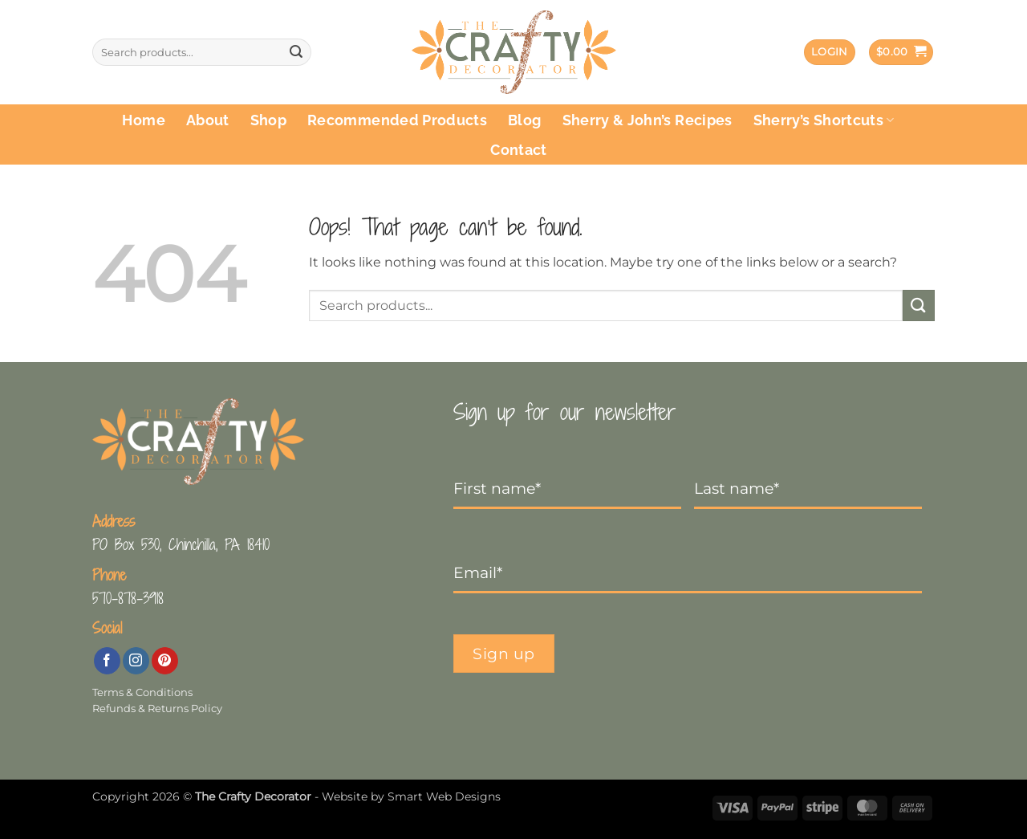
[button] (829, 52)
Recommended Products (397, 120)
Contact (518, 149)
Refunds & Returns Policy (157, 709)
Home (143, 120)
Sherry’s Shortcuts (824, 120)
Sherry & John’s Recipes (647, 120)
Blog (524, 120)
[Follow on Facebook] (107, 660)
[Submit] (296, 52)
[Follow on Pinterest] (165, 660)
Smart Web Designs (444, 796)
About (207, 120)
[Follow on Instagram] (136, 660)
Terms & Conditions (142, 692)
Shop (268, 120)
